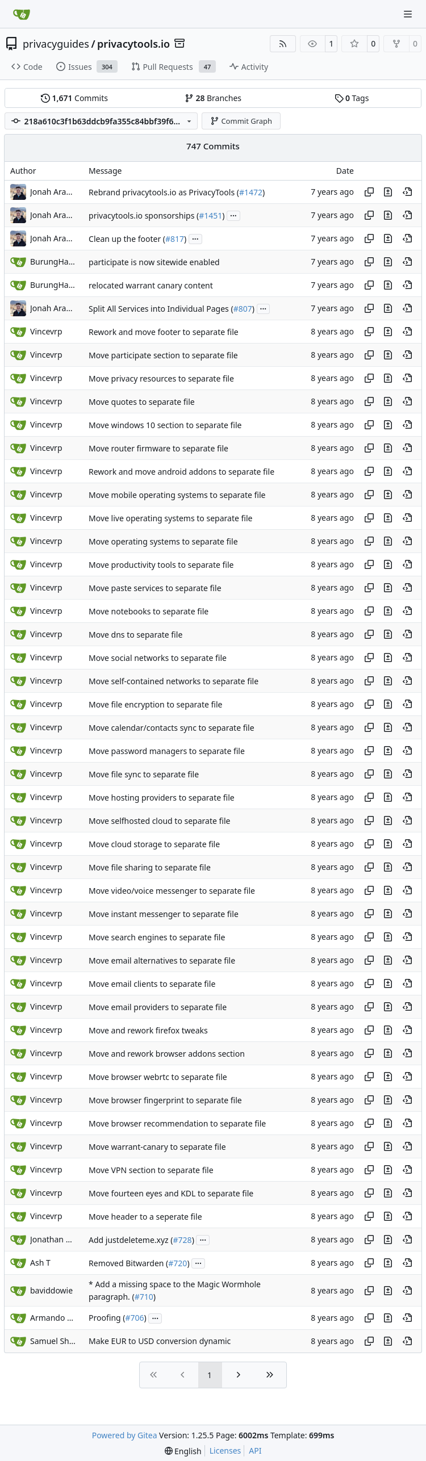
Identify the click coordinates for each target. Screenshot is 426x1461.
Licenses (225, 1450)
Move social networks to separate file (158, 657)
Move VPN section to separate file (151, 1170)
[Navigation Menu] (409, 14)
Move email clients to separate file (152, 983)
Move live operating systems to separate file (170, 518)
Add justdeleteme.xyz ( (131, 1239)
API (255, 1450)
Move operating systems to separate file (163, 541)
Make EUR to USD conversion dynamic (160, 1341)
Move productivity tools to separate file (161, 564)
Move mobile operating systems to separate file (177, 494)
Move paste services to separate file (155, 588)
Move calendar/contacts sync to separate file (171, 727)
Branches (213, 98)
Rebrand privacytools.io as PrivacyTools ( (164, 192)
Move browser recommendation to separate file (177, 1123)
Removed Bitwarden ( (128, 1263)
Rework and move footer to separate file (164, 331)
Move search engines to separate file (157, 937)
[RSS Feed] (283, 43)
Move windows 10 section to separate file (165, 425)
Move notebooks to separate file (148, 611)
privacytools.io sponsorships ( (144, 215)
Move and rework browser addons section (167, 1053)
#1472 (250, 192)
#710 (144, 1296)
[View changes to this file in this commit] (387, 191)
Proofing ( (107, 1318)
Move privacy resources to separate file (161, 378)
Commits (74, 98)
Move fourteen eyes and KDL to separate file (171, 1193)
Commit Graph (241, 121)
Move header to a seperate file (145, 1216)
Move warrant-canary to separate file (157, 1146)
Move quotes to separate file (142, 401)
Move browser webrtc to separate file (158, 1076)
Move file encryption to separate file (155, 704)
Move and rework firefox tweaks (148, 1030)
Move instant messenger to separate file (164, 914)
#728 (182, 1239)
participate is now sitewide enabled (154, 262)
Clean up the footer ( (127, 238)
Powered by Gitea (124, 1435)
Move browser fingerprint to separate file (165, 1100)
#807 (242, 308)
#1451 (210, 215)
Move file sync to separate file (144, 774)
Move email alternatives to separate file (162, 960)
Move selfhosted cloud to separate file (159, 820)
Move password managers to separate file (167, 751)
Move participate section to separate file (163, 355)
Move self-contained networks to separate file (173, 681)
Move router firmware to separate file (158, 448)
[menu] (183, 1451)
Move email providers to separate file (158, 1007)
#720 (177, 1263)
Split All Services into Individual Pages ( (161, 308)
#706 (135, 1318)
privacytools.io (133, 43)
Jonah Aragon (53, 191)
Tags (352, 98)
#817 (174, 238)
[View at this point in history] (407, 191)
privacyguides (56, 43)
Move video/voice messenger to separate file (172, 890)
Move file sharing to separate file (150, 867)
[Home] (21, 14)
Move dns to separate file (135, 634)
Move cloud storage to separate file (154, 844)
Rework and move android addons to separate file (181, 471)
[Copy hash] (369, 191)
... (233, 215)
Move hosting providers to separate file (162, 797)
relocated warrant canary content (151, 285)
